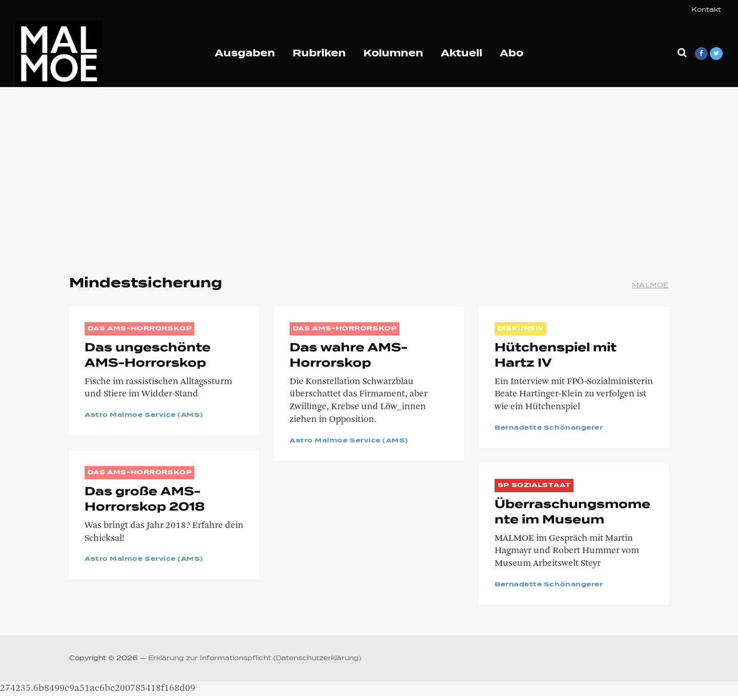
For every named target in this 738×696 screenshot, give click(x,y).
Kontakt (706, 10)
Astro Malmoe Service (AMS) (144, 415)
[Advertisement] (368, 174)
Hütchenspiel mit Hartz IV (556, 356)
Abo (511, 53)
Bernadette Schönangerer (549, 428)
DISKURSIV (521, 329)
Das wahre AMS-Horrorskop (348, 356)
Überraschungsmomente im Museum (572, 512)
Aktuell (461, 53)
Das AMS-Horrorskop (140, 329)
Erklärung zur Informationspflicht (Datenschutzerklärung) (254, 659)
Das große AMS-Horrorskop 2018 (145, 500)
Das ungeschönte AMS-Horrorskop (148, 356)
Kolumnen (393, 53)
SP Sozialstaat (534, 485)
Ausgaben (245, 53)
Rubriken (319, 53)
